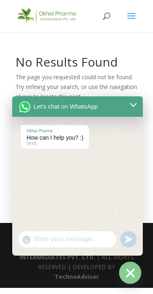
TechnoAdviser (77, 277)
